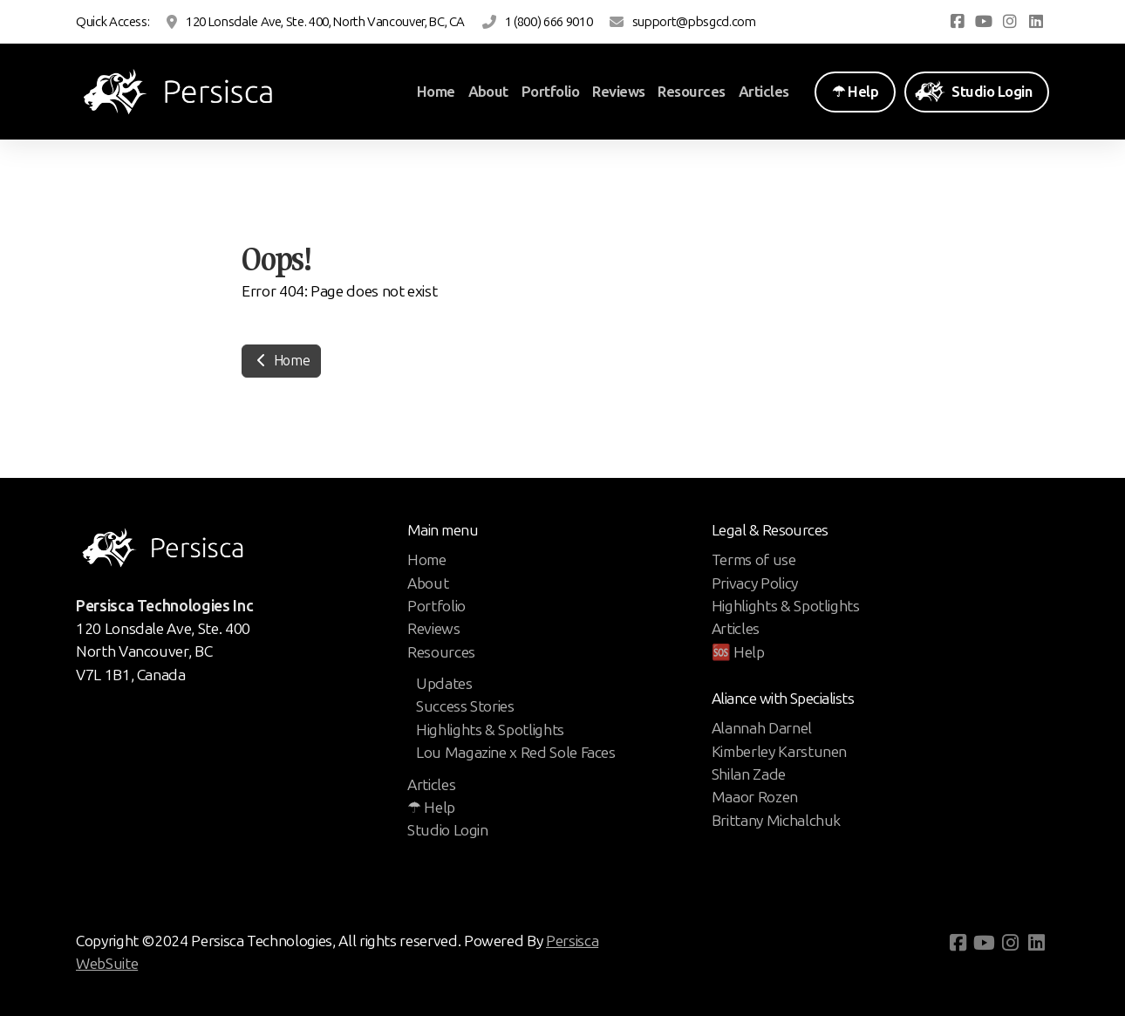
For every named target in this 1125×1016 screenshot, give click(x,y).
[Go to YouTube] (984, 22)
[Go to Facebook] (957, 22)
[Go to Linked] (1036, 22)
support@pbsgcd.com (694, 22)
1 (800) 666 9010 (548, 22)
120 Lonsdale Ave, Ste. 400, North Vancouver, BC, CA (325, 22)
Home (281, 360)
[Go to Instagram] (1010, 22)
